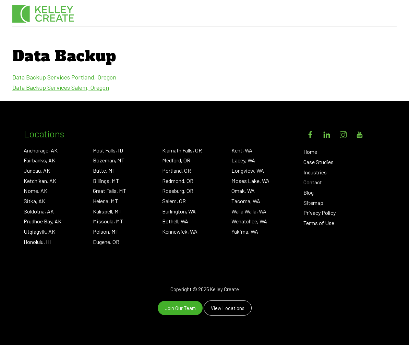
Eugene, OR (106, 241)
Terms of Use (318, 223)
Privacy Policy (319, 212)
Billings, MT (106, 180)
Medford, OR (176, 160)
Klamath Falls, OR (182, 150)
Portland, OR (176, 170)
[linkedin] (327, 133)
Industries (315, 172)
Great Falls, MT (109, 190)
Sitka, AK (34, 201)
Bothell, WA (175, 221)
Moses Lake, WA (250, 180)
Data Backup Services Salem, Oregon (60, 87)
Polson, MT (106, 231)
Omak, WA (243, 190)
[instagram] (343, 133)
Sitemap (313, 202)
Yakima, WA (244, 231)
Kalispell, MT (107, 211)
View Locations (227, 308)
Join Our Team (180, 308)
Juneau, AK (37, 170)
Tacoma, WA (245, 201)
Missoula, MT (108, 221)
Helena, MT (105, 201)
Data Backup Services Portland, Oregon (64, 77)
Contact (312, 182)
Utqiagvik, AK (39, 231)
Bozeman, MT (108, 160)
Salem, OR (174, 201)
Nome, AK (35, 190)
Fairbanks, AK (39, 160)
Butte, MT (104, 170)
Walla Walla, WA (248, 211)
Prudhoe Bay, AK (42, 221)
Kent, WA (241, 150)
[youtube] (359, 133)
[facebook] (310, 133)
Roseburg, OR (177, 190)
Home (310, 151)
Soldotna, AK (39, 211)
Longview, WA (247, 170)
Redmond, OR (177, 180)
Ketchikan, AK (40, 180)
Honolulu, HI (37, 241)
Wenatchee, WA (249, 221)
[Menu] (386, 14)
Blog (308, 192)
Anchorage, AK (41, 150)
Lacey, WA (243, 160)
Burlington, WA (179, 211)
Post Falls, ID (108, 150)
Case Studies (318, 162)
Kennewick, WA (179, 231)
